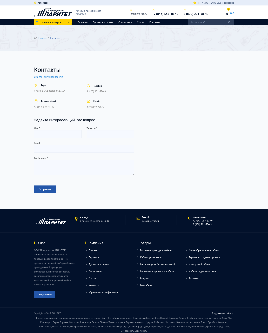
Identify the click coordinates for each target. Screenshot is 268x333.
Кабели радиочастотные (202, 271)
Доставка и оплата (103, 22)
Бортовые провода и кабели (156, 250)
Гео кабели (146, 285)
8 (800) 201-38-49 (196, 14)
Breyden (144, 278)
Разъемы (193, 278)
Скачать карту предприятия (48, 76)
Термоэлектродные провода (204, 257)
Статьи (140, 22)
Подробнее (45, 294)
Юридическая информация (104, 292)
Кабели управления (151, 257)
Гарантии (83, 22)
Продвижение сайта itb (222, 313)
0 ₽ (232, 13)
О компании (125, 22)
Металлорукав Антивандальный (158, 264)
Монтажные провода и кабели (157, 271)
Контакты (154, 22)
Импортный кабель (199, 264)
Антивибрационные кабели (204, 250)
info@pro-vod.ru (138, 13)
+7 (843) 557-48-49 (165, 14)
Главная (42, 38)
